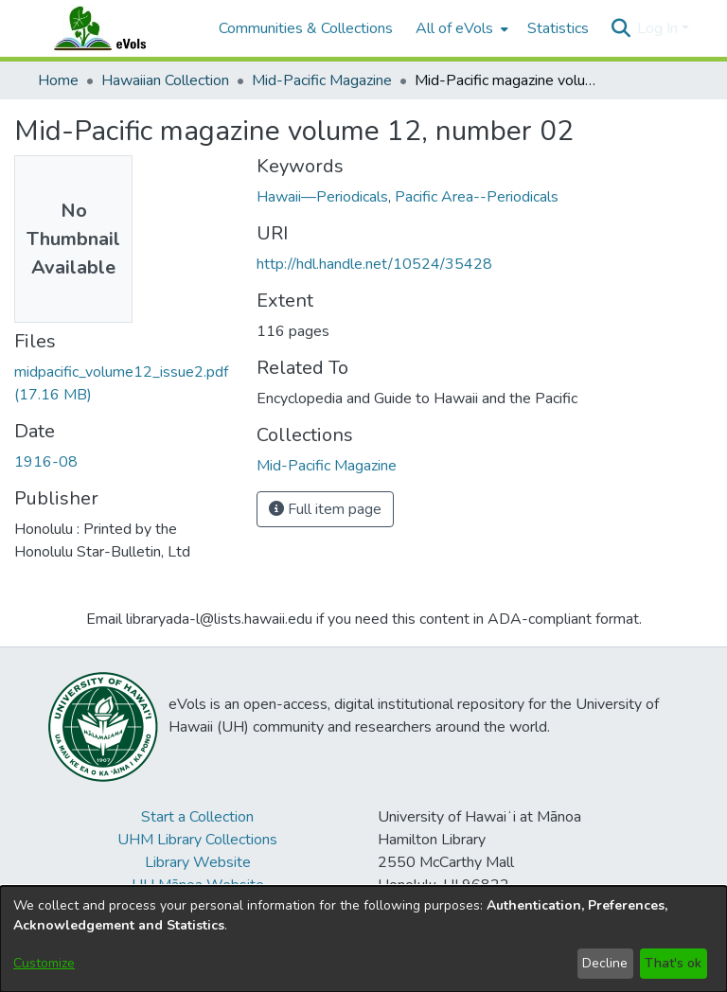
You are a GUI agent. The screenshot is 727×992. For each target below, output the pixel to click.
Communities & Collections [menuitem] (306, 28)
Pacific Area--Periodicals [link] (477, 196)
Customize (44, 963)
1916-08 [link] (46, 462)
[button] (620, 28)
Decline (605, 963)
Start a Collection (197, 816)
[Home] (118, 28)
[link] (327, 465)
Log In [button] (659, 28)
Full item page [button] (325, 509)
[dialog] (363, 939)
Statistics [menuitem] (558, 28)
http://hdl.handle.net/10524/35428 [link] (374, 264)
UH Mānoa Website (198, 885)
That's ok (673, 963)
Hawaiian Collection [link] (165, 80)
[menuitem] (460, 28)
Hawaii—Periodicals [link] (322, 196)
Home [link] (58, 80)
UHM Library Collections (197, 839)
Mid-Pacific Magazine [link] (322, 80)
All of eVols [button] (454, 28)
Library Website (198, 862)
